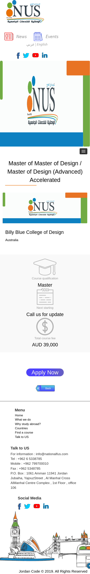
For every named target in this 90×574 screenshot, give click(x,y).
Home (19, 415)
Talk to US (22, 437)
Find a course (24, 432)
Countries (21, 428)
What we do (23, 419)
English (42, 44)
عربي (30, 44)
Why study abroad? (28, 424)
